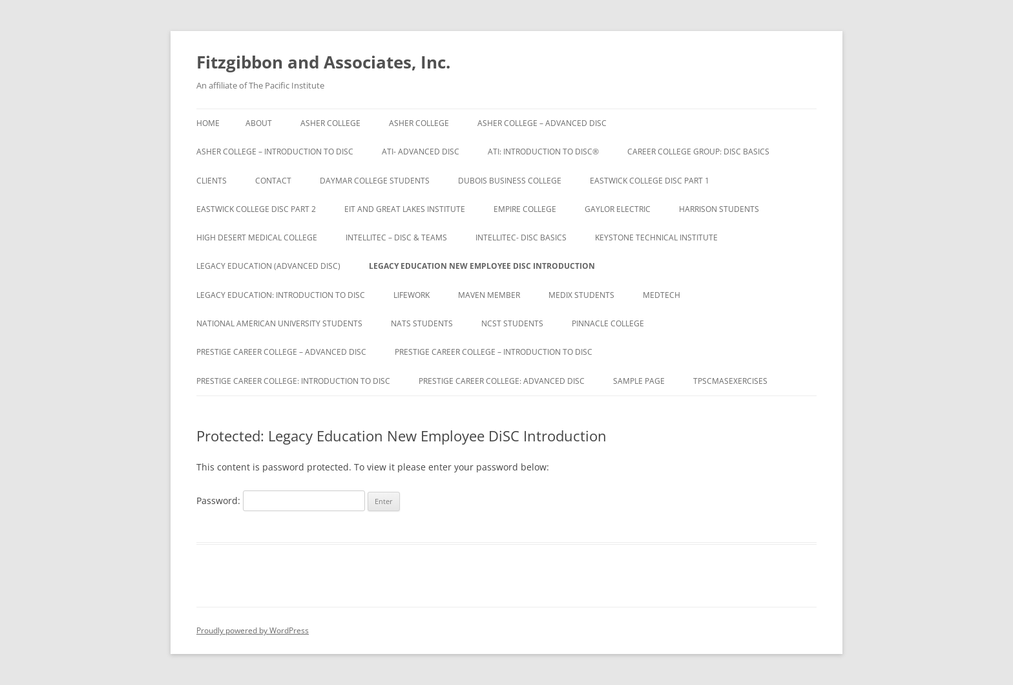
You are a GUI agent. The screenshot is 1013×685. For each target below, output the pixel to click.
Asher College (330, 123)
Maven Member (489, 295)
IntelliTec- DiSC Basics (521, 237)
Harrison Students (719, 209)
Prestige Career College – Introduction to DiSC (493, 351)
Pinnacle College (608, 323)
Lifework (411, 295)
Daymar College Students (375, 180)
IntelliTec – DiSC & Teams (396, 237)
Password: (280, 500)
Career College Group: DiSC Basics (698, 151)
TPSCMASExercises (730, 380)
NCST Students (512, 323)
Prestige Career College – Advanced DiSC (281, 351)
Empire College (525, 209)
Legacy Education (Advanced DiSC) (268, 265)
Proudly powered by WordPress (252, 630)
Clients (211, 180)
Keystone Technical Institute (656, 237)
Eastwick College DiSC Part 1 (649, 180)
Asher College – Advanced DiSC (542, 123)
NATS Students (422, 323)
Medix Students (581, 295)
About (258, 123)
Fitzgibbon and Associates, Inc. (323, 62)
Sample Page (639, 380)
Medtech (661, 295)
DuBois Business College (509, 180)
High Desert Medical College (256, 237)
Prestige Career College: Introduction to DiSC (293, 380)
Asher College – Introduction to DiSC (274, 151)
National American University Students (279, 323)
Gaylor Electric (618, 209)
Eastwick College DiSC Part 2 (256, 209)
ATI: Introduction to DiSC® (543, 151)
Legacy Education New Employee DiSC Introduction (482, 265)
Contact (273, 180)
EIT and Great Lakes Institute (404, 209)
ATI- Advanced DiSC (420, 151)
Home (208, 123)
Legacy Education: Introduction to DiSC (280, 295)
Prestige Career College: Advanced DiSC (502, 380)
